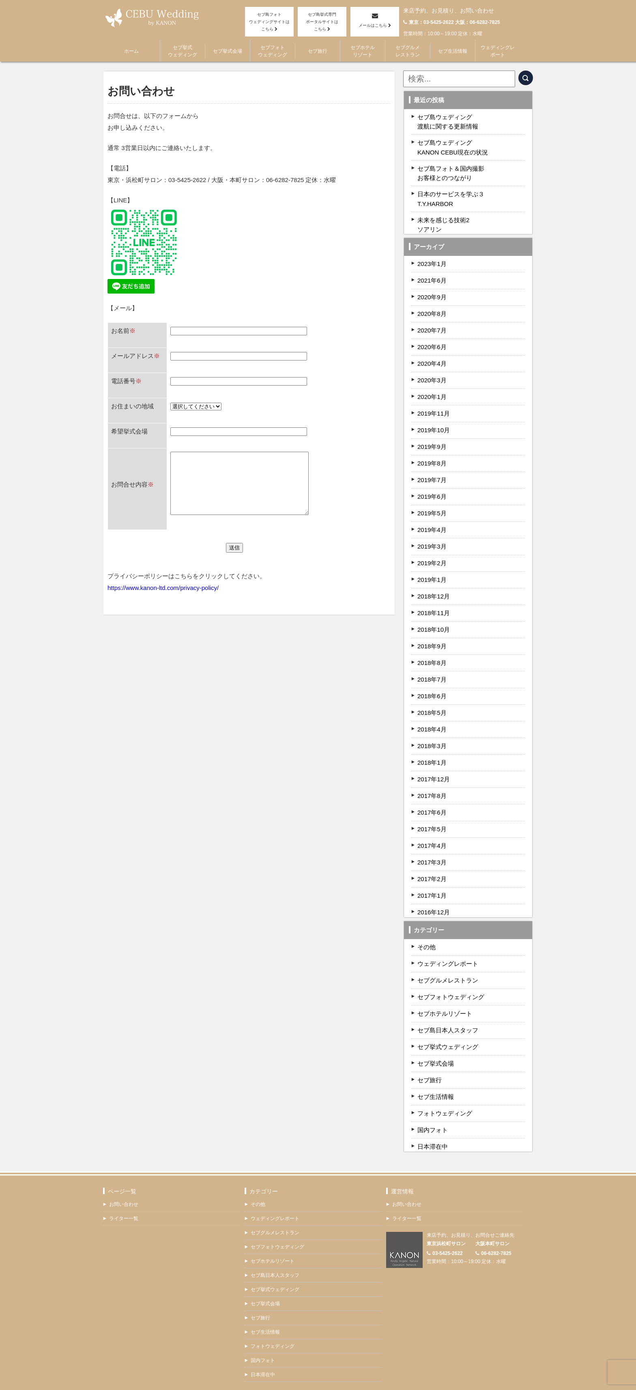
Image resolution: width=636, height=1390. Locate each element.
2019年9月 (432, 433)
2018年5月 (432, 699)
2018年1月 (432, 749)
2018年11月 (433, 599)
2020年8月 (432, 300)
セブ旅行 (317, 51)
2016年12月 (433, 899)
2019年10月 (433, 417)
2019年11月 (433, 400)
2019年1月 (432, 566)
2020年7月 (432, 317)
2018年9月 (432, 633)
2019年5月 (432, 500)
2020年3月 (432, 367)
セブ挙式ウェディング (182, 51)
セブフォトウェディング (272, 51)
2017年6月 (432, 799)
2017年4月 (432, 832)
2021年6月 (432, 267)
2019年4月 (432, 516)
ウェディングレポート (498, 51)
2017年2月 (432, 865)
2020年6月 (432, 333)
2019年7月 (432, 466)
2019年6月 (432, 483)
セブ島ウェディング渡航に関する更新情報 (447, 120)
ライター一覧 (123, 1205)
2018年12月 (433, 583)
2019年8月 (432, 450)
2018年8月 (432, 649)
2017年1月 (432, 882)
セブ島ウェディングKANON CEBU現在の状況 (452, 143)
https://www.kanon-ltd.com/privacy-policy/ (163, 609)
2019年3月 (432, 533)
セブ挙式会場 (227, 51)
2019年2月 (432, 550)
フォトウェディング (444, 1100)
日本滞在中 (432, 1133)
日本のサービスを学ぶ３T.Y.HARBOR (450, 189)
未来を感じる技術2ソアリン (443, 212)
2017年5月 (432, 816)
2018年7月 (432, 666)
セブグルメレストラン (407, 51)
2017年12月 (433, 766)
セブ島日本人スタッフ (447, 1017)
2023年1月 (432, 250)
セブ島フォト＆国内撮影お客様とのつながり (450, 166)
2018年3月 (432, 732)
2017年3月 (432, 849)
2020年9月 (432, 284)
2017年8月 (432, 782)
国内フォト (432, 1116)
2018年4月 (432, 716)
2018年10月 (433, 616)
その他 (426, 934)
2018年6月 (432, 683)
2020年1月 (432, 383)
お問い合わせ (123, 1190)
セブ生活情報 (452, 51)
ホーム (131, 51)
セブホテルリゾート (362, 51)
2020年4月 (432, 350)
